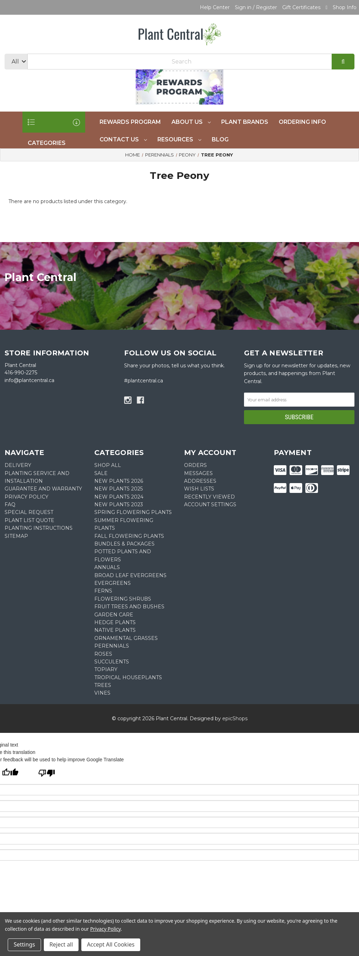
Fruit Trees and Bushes (129, 606)
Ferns (103, 591)
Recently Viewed (209, 497)
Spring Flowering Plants (133, 512)
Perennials (111, 646)
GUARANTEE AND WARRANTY (43, 489)
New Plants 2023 (118, 504)
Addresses (200, 481)
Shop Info (345, 7)
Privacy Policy (105, 928)
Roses (103, 654)
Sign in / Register (256, 7)
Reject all (61, 944)
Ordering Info (302, 122)
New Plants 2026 (118, 481)
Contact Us (123, 139)
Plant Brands (244, 122)
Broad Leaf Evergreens (130, 575)
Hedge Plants (115, 622)
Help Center (215, 7)
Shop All (107, 465)
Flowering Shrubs (122, 599)
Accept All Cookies (111, 944)
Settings (24, 944)
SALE (101, 473)
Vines (102, 693)
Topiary (105, 669)
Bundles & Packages (124, 544)
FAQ (10, 504)
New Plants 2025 (118, 489)
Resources (179, 139)
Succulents (111, 661)
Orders (195, 465)
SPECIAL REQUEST (29, 512)
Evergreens (112, 583)
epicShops (235, 718)
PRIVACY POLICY (26, 497)
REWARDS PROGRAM (130, 122)
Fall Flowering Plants (129, 536)
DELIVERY (18, 465)
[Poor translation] (46, 773)
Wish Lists (199, 489)
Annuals (107, 567)
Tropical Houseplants (128, 677)
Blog (220, 139)
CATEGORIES (54, 126)
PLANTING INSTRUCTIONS (39, 528)
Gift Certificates (301, 7)
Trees (102, 685)
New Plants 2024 (118, 497)
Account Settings (210, 504)
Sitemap (16, 536)
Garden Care (113, 614)
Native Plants (115, 630)
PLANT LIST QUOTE (29, 520)
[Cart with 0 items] (326, 7)
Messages (198, 473)
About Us (191, 122)
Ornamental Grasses (126, 638)
